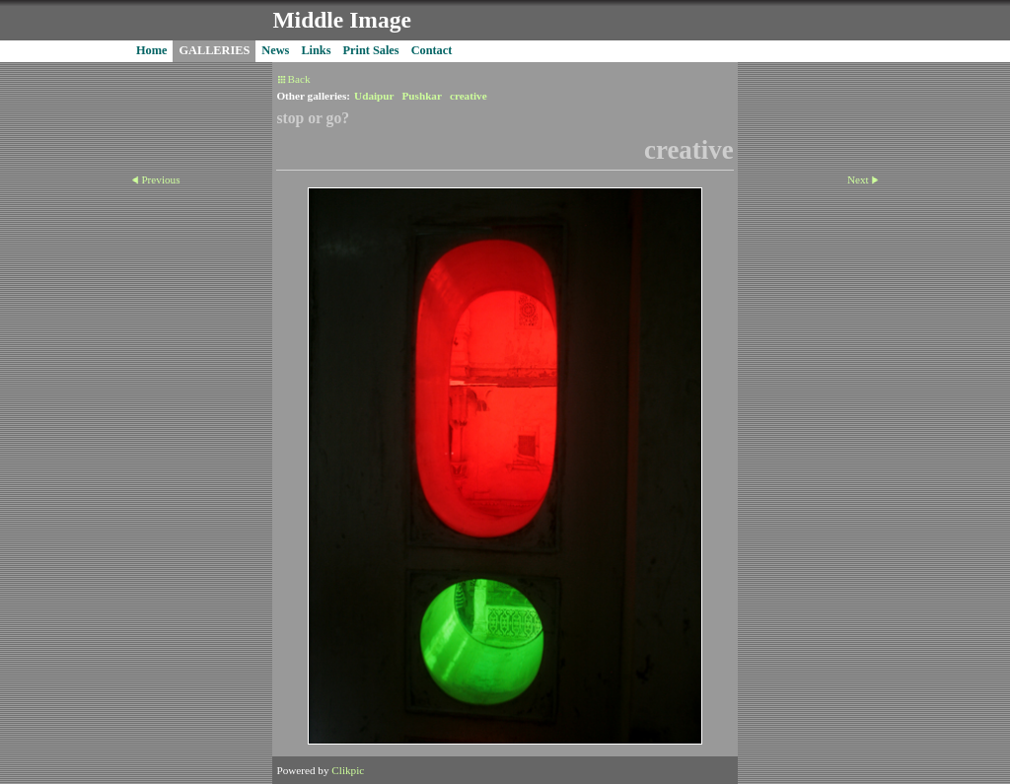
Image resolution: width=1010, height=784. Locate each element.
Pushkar (422, 96)
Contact (432, 50)
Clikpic (347, 770)
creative (468, 96)
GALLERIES (214, 50)
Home (151, 50)
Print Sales (371, 50)
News (275, 50)
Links (315, 50)
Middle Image (341, 20)
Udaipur (374, 96)
